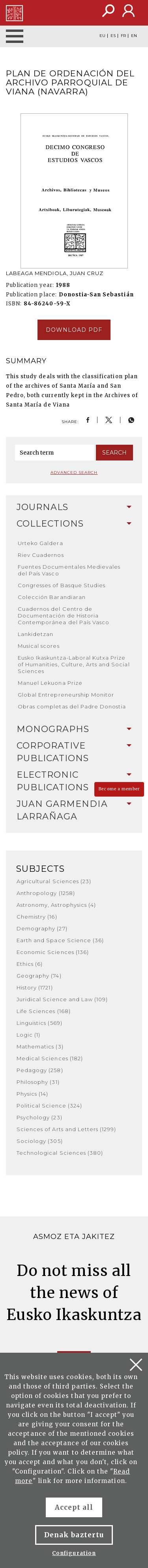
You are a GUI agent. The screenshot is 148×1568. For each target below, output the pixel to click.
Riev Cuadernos (41, 555)
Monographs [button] (74, 729)
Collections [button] (74, 523)
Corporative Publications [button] (74, 752)
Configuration (74, 1553)
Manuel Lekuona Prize (50, 683)
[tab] (74, 507)
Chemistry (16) (37, 916)
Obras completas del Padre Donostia (72, 706)
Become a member (119, 788)
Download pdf (74, 329)
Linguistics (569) (39, 1023)
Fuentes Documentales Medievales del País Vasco (69, 570)
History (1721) (35, 987)
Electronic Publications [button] (74, 781)
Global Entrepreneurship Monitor (66, 695)
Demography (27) (42, 928)
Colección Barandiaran (52, 597)
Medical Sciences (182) (50, 1058)
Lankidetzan (35, 634)
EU (102, 36)
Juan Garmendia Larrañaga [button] (74, 810)
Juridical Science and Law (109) (62, 999)
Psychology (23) (39, 1117)
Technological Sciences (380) (60, 1153)
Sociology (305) (40, 1141)
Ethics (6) (30, 964)
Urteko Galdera (40, 543)
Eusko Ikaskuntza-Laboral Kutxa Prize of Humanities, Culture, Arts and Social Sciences (74, 664)
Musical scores (39, 646)
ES (113, 36)
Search (114, 452)
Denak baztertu (74, 1535)
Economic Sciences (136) (53, 952)
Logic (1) (28, 1035)
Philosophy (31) (38, 1082)
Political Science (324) (49, 1105)
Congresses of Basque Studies (61, 585)
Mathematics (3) (40, 1046)
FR (123, 36)
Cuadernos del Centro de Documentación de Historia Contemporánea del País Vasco (63, 615)
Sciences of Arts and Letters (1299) (66, 1129)
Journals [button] (74, 507)
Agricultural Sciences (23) (54, 881)
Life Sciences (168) (44, 1011)
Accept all (74, 1507)
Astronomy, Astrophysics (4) (56, 905)
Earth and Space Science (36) (60, 940)
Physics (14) (32, 1094)
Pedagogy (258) (40, 1070)
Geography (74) (39, 976)
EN (134, 36)
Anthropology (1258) (46, 893)
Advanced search (74, 472)
